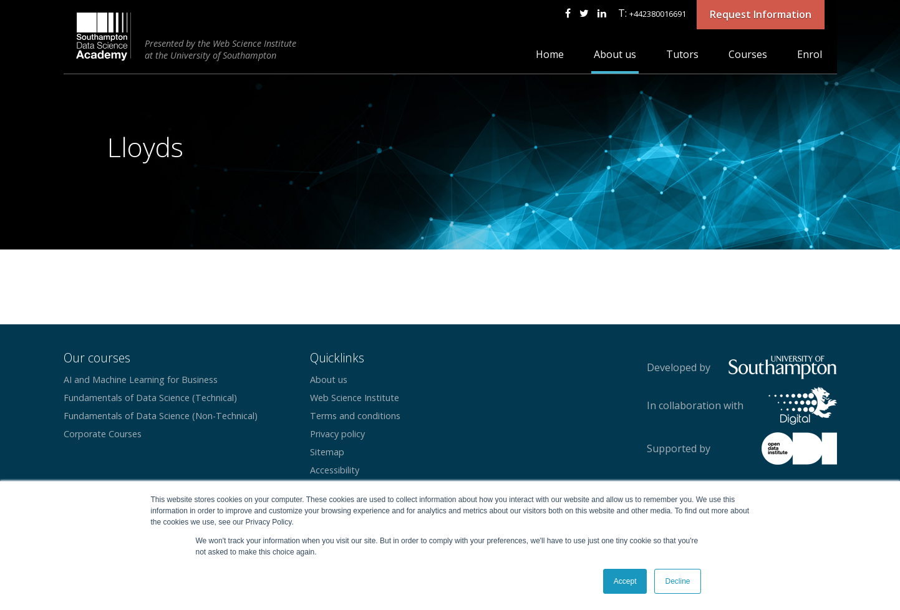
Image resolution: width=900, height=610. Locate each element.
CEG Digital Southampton (104, 36)
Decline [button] (677, 581)
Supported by (678, 448)
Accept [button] (625, 581)
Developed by (678, 367)
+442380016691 (657, 13)
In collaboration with (695, 405)
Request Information (760, 14)
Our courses (97, 357)
